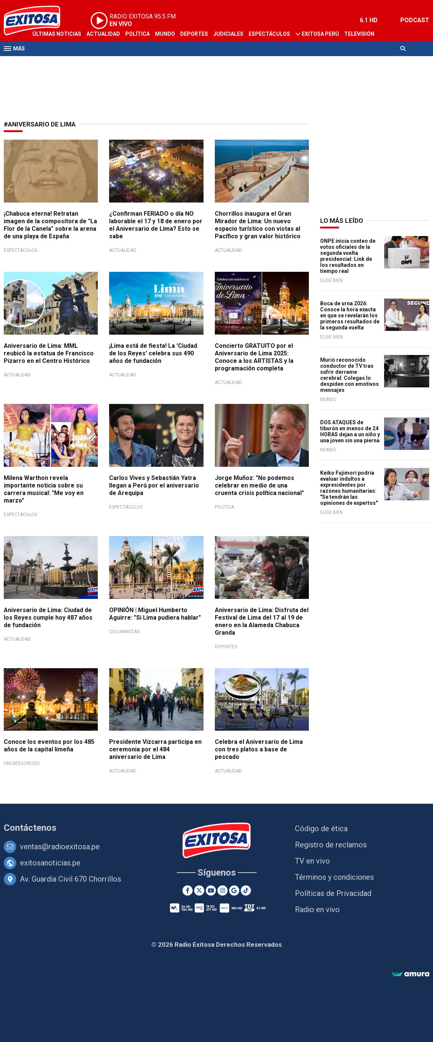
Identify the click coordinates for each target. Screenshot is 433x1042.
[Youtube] (211, 890)
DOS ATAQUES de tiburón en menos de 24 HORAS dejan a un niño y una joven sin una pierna (350, 431)
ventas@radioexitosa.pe (60, 846)
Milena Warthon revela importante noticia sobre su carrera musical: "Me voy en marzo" (44, 489)
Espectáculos (269, 34)
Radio (40, 63)
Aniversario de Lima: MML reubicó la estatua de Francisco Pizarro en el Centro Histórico (49, 353)
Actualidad (103, 34)
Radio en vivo (317, 909)
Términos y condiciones (334, 877)
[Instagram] (222, 890)
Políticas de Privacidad (333, 893)
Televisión (359, 34)
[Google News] (234, 890)
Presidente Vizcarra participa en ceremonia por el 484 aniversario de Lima (155, 749)
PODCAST (414, 20)
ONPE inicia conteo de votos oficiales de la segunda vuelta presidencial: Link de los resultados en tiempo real (347, 256)
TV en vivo (312, 860)
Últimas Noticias (56, 34)
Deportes (194, 34)
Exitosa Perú (320, 34)
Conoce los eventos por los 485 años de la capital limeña (49, 745)
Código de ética (321, 828)
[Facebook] (187, 890)
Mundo (165, 34)
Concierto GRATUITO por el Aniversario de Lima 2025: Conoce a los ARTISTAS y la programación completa (254, 357)
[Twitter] (199, 890)
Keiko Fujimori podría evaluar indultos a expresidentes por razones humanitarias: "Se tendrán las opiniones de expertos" (349, 488)
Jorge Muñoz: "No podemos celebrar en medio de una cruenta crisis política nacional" (259, 485)
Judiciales (228, 34)
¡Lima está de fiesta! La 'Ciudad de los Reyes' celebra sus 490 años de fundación (153, 353)
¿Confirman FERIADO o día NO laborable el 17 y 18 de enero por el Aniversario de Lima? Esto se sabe (155, 225)
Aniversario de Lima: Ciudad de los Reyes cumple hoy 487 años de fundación (48, 617)
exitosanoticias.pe (50, 862)
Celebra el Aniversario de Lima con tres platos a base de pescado (259, 749)
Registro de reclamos (331, 844)
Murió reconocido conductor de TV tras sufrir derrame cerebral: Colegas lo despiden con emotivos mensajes (349, 375)
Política (137, 34)
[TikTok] (246, 890)
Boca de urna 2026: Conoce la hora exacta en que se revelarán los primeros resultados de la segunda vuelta (350, 315)
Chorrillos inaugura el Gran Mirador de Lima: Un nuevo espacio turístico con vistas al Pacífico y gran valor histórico (258, 225)
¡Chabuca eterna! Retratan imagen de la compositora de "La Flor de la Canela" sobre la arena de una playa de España (50, 225)
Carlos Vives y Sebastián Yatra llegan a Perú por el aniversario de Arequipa (154, 485)
